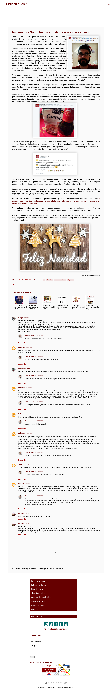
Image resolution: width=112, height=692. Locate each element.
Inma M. (21, 513)
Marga (20, 318)
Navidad (49, 280)
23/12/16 (26, 318)
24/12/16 (34, 368)
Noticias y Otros (60, 280)
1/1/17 (27, 513)
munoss (21, 484)
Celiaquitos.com (24, 368)
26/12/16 (29, 433)
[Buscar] (109, 4)
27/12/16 (40, 335)
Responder (22, 343)
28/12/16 (40, 471)
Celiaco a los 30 (17, 4)
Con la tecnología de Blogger (56, 683)
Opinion (70, 280)
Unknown (21, 347)
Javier (20, 464)
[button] (13, 285)
